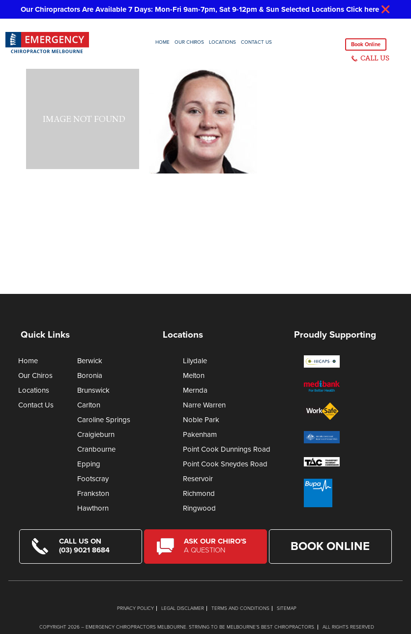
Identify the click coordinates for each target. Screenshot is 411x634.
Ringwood (199, 508)
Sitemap (286, 608)
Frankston (93, 493)
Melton (194, 375)
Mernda (195, 390)
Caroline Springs (103, 419)
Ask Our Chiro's (219, 545)
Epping (88, 464)
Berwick (89, 360)
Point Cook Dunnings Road (226, 449)
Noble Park (201, 419)
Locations (222, 42)
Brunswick (93, 390)
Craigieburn (96, 434)
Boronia (89, 375)
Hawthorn (93, 508)
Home (162, 42)
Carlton (88, 405)
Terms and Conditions (240, 608)
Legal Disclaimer (182, 608)
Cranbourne (96, 449)
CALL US (374, 58)
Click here (362, 9)
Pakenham (200, 434)
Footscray (93, 478)
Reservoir (198, 478)
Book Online (366, 44)
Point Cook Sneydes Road (225, 464)
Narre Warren (204, 405)
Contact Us (256, 42)
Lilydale (195, 360)
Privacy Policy (135, 608)
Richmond (199, 493)
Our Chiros (189, 42)
